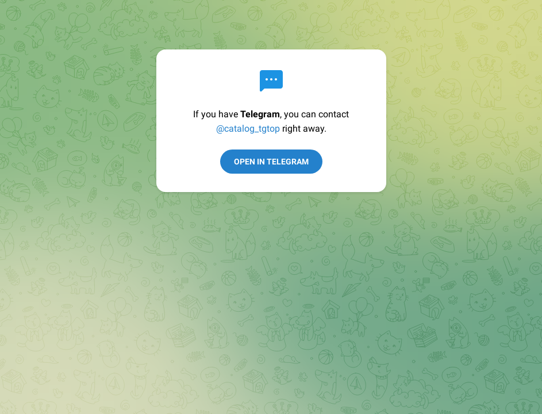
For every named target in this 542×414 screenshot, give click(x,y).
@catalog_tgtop (248, 128)
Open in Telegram (271, 161)
